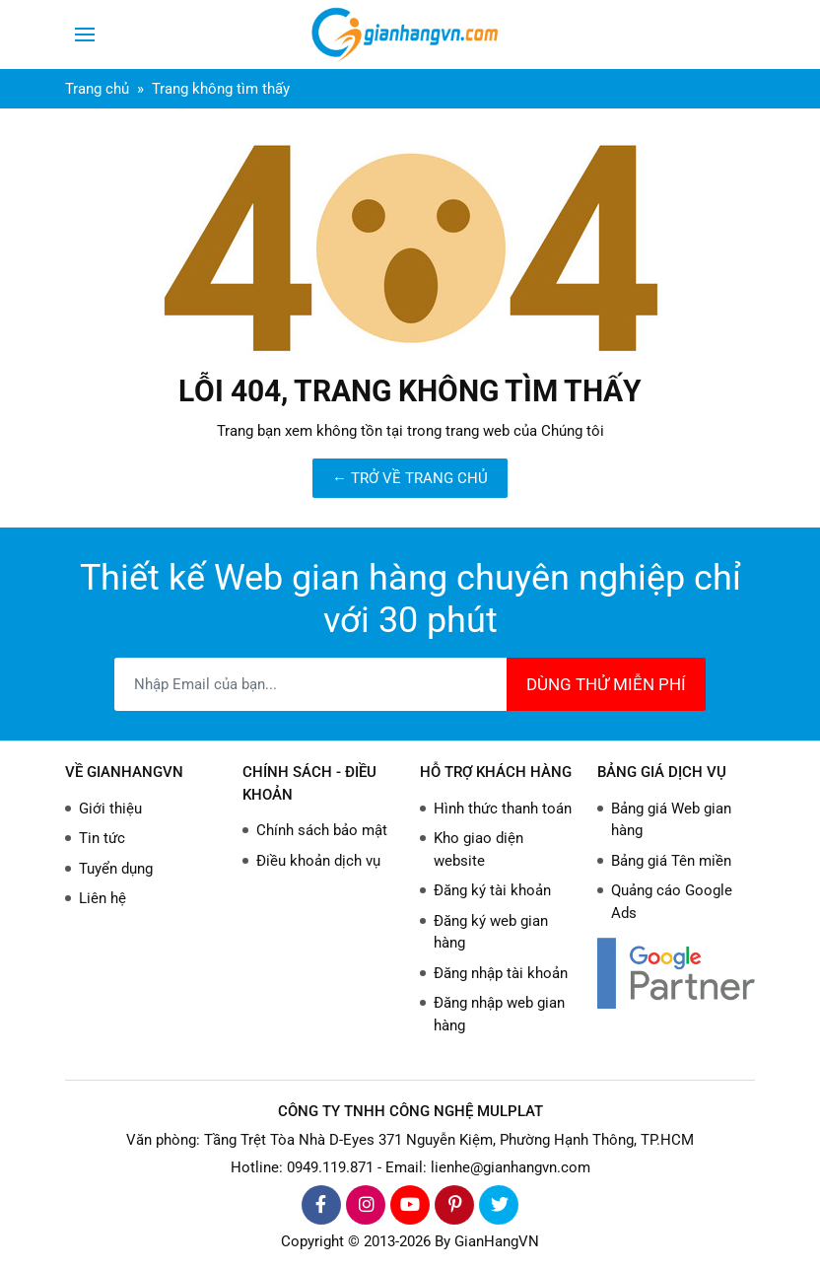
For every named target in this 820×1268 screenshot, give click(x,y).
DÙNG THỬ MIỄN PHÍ (606, 684)
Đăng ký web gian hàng (491, 932)
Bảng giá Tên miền (671, 861)
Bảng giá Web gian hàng (671, 820)
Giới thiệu (110, 808)
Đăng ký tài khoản (492, 890)
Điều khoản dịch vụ (318, 861)
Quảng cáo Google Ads (671, 901)
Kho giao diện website (478, 849)
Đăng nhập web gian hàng (499, 1014)
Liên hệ (102, 898)
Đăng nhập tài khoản (501, 973)
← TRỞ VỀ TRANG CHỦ (410, 478)
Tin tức (102, 838)
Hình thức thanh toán (503, 808)
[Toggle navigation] (85, 34)
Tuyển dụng (116, 869)
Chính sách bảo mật (321, 830)
